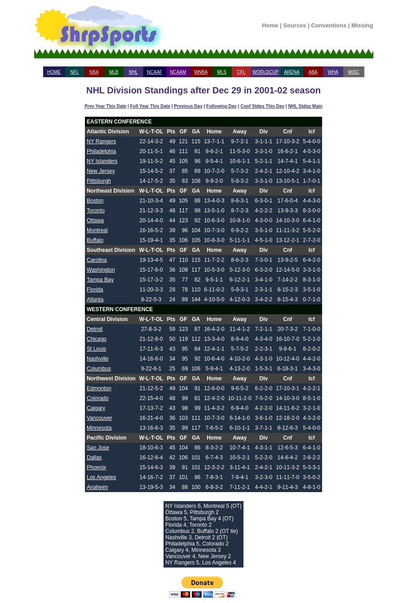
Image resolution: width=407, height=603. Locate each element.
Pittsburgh (99, 181)
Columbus (99, 368)
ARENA (291, 72)
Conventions (328, 25)
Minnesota (99, 428)
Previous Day (188, 106)
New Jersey (101, 171)
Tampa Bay (100, 280)
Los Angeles (101, 477)
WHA (333, 72)
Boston (95, 201)
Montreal (97, 230)
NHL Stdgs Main (305, 106)
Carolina (97, 260)
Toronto (96, 210)
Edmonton (99, 388)
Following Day (221, 106)
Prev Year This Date (105, 106)
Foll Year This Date (150, 106)
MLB (114, 72)
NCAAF (154, 72)
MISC (353, 72)
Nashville (98, 359)
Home (270, 25)
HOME (54, 72)
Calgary (96, 408)
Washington (101, 270)
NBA (94, 72)
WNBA (201, 72)
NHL (133, 72)
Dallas (94, 457)
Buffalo (95, 240)
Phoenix (96, 467)
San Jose (98, 448)
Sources (294, 25)
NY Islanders (102, 161)
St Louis (96, 349)
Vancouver (99, 418)
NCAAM (178, 72)
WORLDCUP (265, 72)
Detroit (94, 329)
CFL (241, 72)
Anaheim (97, 487)
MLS (221, 72)
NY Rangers (101, 141)
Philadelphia (101, 151)
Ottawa (95, 220)
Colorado (98, 398)
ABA (313, 72)
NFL (75, 72)
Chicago (96, 339)
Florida (95, 289)
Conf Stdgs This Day (262, 106)
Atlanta (95, 299)
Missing (362, 25)
